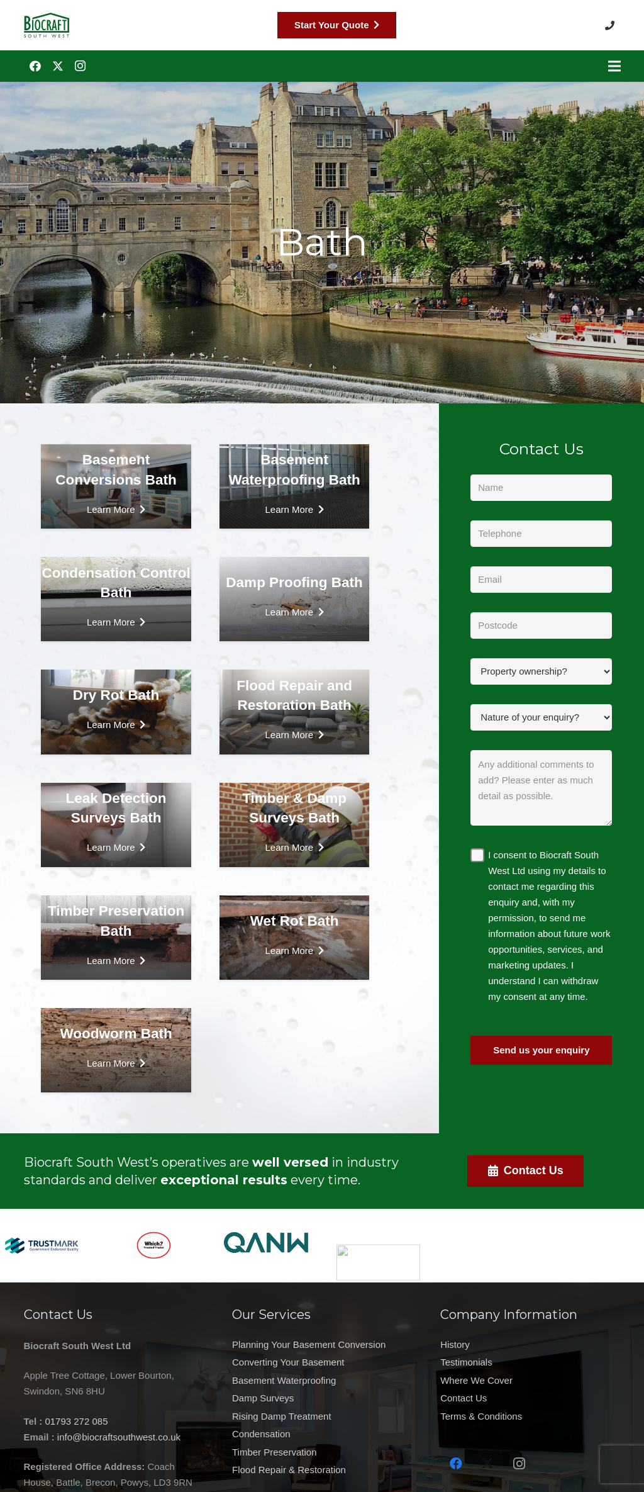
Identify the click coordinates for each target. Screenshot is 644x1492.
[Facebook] (35, 66)
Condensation (261, 1436)
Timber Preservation (274, 1440)
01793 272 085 (40, 1421)
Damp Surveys (263, 1427)
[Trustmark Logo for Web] (42, 1209)
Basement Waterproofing (284, 1423)
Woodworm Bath (116, 1033)
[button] (612, 25)
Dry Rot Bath (116, 695)
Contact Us (500, 1398)
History (491, 1344)
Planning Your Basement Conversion (309, 1414)
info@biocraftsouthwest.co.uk (82, 1437)
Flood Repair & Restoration (289, 1445)
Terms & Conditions (517, 1416)
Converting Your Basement (288, 1419)
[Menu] (614, 66)
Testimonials (503, 1362)
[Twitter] (58, 66)
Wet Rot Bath (294, 921)
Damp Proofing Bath (294, 582)
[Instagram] (80, 66)
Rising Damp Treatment (281, 1431)
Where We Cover (513, 1380)
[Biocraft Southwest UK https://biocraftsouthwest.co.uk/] (46, 25)
